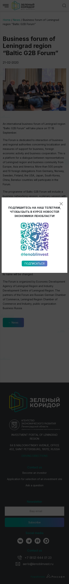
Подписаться (34, 220)
